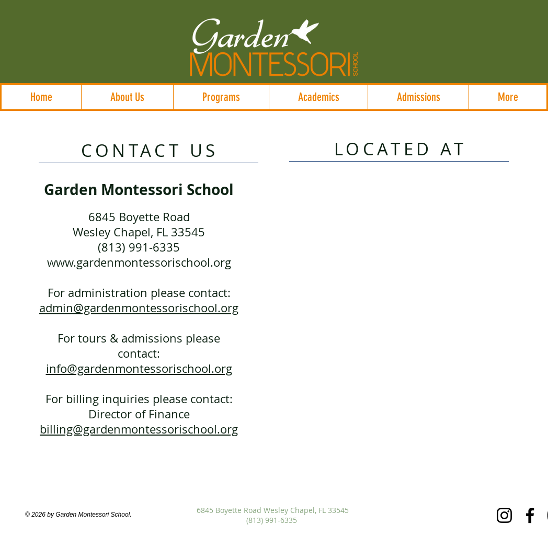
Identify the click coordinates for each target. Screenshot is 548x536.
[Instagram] (504, 515)
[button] (127, 97)
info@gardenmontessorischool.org (139, 368)
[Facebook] (530, 515)
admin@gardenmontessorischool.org (138, 307)
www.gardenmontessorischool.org (139, 262)
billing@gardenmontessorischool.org (139, 429)
